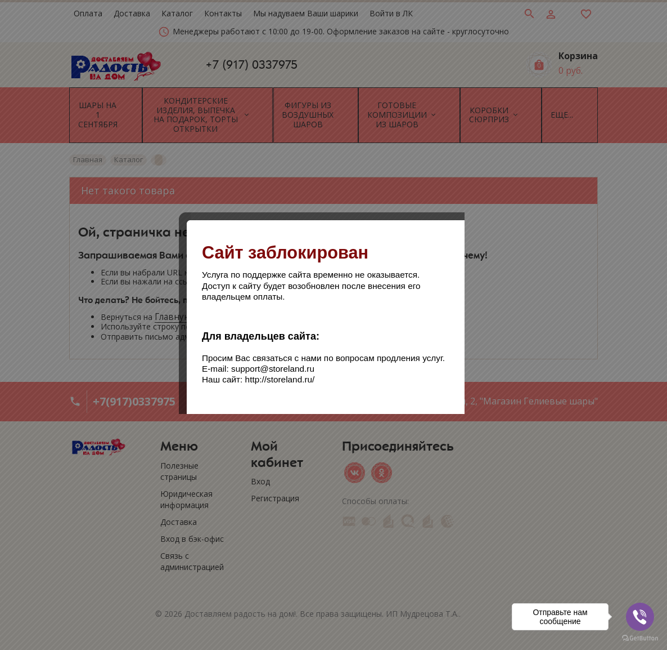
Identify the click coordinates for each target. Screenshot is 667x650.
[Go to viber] (640, 617)
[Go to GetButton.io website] (640, 638)
